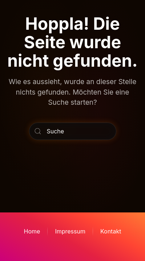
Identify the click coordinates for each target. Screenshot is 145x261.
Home (32, 231)
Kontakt (110, 231)
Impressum (70, 231)
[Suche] (72, 131)
